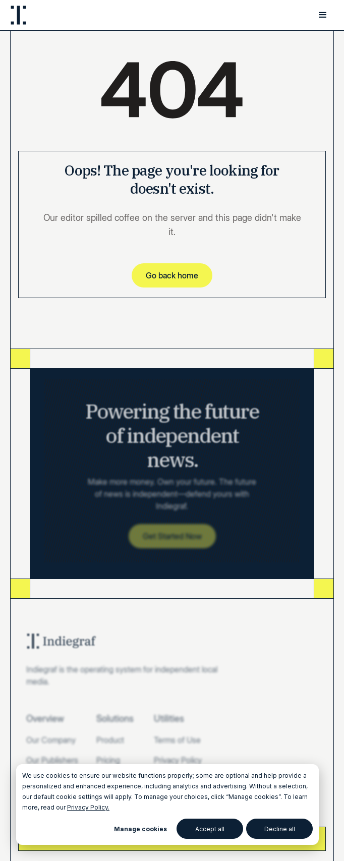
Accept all (209, 829)
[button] (323, 15)
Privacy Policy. (88, 807)
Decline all (279, 829)
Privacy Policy (178, 760)
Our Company (51, 740)
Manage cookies (140, 829)
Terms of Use (177, 740)
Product (110, 740)
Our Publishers (52, 760)
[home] (18, 15)
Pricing (108, 760)
